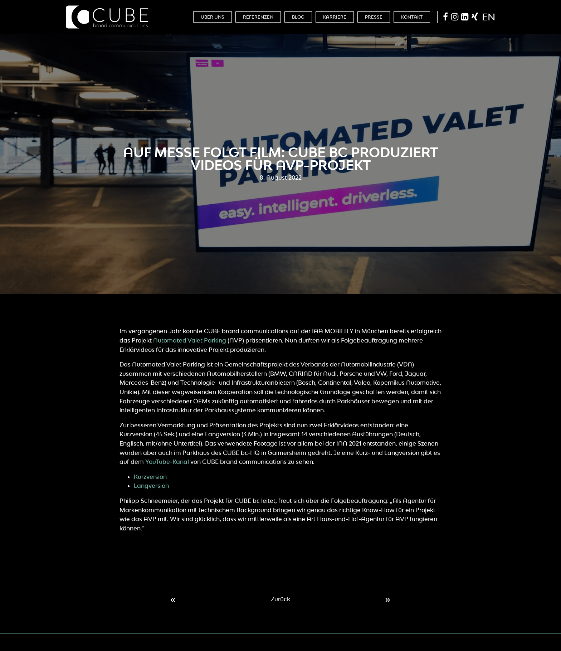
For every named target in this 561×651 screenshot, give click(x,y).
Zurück (280, 599)
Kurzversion (150, 476)
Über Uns (212, 17)
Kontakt (412, 17)
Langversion (151, 485)
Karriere (334, 17)
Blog (298, 17)
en (488, 17)
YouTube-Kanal (167, 461)
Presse (373, 17)
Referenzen (258, 17)
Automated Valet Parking (189, 340)
